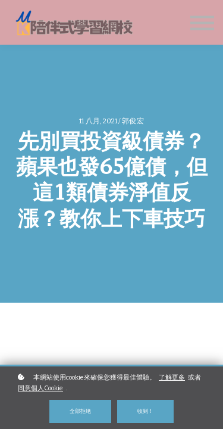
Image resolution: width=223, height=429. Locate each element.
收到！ (145, 411)
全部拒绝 (80, 411)
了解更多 (172, 377)
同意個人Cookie (40, 388)
